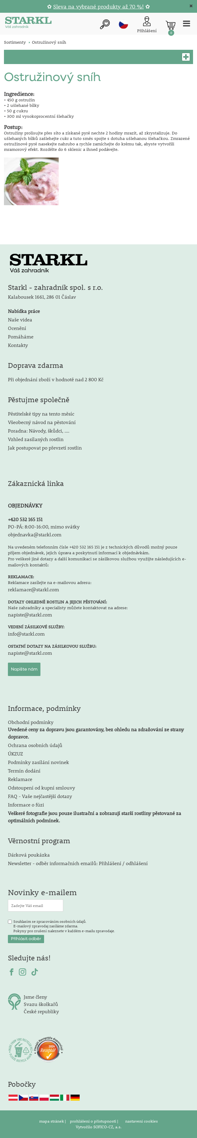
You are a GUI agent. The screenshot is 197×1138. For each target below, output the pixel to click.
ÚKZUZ (15, 753)
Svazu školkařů (41, 1004)
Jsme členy (35, 997)
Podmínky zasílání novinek (38, 762)
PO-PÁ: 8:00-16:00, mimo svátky (44, 526)
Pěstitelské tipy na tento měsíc (41, 413)
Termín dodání (24, 770)
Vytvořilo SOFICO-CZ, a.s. (99, 1127)
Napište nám (24, 669)
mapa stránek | (53, 1121)
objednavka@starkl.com (34, 534)
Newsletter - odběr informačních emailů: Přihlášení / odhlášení (78, 863)
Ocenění (17, 328)
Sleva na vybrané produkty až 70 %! (98, 6)
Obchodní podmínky (96, 729)
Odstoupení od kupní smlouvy (41, 787)
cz (123, 24)
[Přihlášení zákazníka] (147, 25)
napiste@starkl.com (30, 614)
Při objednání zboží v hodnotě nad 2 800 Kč (55, 379)
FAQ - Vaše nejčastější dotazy (40, 796)
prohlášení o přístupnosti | (94, 1121)
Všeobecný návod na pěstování (42, 422)
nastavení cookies (141, 1121)
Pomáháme (20, 336)
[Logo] (28, 23)
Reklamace (20, 779)
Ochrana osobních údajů (35, 745)
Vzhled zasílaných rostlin (36, 439)
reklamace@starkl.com (33, 589)
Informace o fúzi (26, 804)
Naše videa (20, 319)
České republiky (41, 1011)
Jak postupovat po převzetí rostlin (45, 447)
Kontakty (18, 345)
